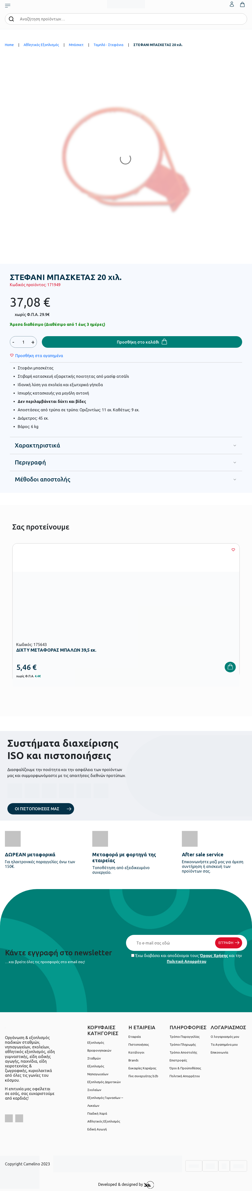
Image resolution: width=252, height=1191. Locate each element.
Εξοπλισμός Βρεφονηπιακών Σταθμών (99, 1050)
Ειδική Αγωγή (97, 1129)
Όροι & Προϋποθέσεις (185, 1068)
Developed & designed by (126, 1185)
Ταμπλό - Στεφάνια (109, 45)
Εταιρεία (134, 1036)
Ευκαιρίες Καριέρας (142, 1068)
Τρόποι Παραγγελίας (185, 1036)
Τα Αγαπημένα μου (224, 1044)
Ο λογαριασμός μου (225, 1036)
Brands (133, 1060)
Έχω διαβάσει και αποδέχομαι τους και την (186, 958)
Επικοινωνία (219, 1052)
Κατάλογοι (136, 1052)
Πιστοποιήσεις (138, 1044)
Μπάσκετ (76, 45)
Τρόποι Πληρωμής (183, 1044)
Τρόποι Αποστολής (183, 1052)
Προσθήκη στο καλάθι (138, 342)
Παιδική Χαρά (97, 1113)
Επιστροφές (178, 1060)
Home (9, 45)
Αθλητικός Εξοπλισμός (41, 45)
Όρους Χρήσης (214, 955)
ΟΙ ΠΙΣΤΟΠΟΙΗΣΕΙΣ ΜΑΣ (37, 809)
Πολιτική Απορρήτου (186, 961)
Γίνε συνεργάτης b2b (143, 1076)
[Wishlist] (39, 355)
